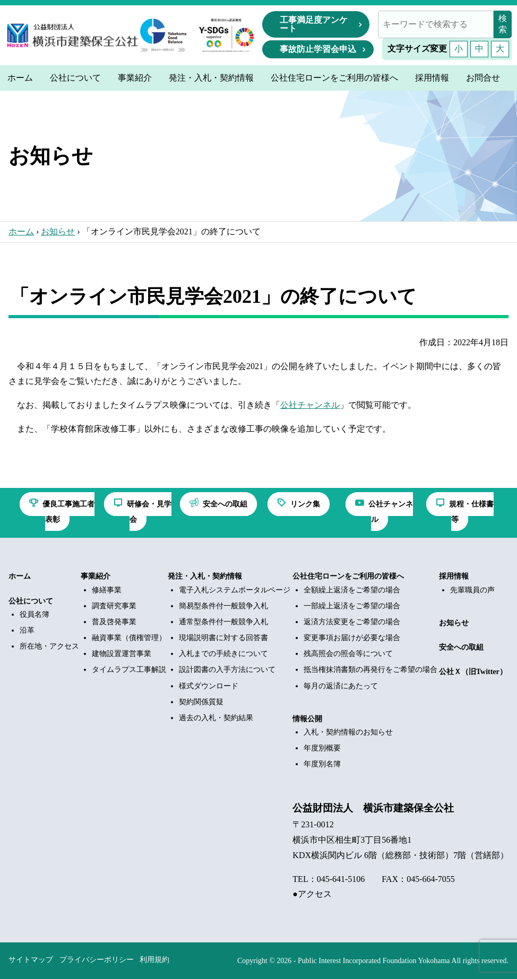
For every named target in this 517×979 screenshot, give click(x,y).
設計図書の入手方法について (227, 670)
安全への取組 (461, 647)
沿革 (27, 630)
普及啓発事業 (114, 622)
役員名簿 (34, 614)
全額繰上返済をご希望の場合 (352, 590)
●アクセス (312, 893)
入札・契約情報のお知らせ (348, 732)
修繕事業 (107, 590)
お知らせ (58, 231)
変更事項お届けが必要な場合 (352, 638)
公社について (30, 601)
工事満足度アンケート (314, 24)
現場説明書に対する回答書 (223, 638)
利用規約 (154, 960)
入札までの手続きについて (223, 654)
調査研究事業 (114, 606)
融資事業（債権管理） (129, 638)
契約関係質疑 (201, 702)
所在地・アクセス (49, 646)
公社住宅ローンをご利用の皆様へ (348, 576)
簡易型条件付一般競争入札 (223, 606)
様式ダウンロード (208, 686)
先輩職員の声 (472, 590)
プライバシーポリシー (96, 960)
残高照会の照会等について (348, 654)
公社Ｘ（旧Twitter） (473, 672)
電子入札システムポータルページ (234, 590)
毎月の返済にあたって (341, 686)
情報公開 (307, 719)
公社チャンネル (310, 404)
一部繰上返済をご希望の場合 (352, 606)
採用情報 (454, 576)
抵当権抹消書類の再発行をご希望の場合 (370, 670)
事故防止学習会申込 (318, 49)
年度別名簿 (322, 764)
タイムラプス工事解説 (129, 670)
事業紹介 (95, 576)
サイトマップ (30, 960)
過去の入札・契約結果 (216, 718)
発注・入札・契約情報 (205, 576)
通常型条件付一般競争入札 (223, 622)
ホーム (21, 231)
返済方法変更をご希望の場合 (352, 622)
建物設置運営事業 (121, 654)
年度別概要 (322, 748)
